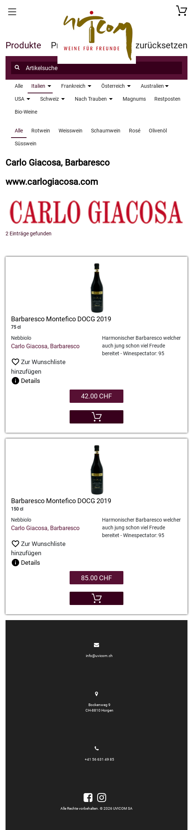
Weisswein (71, 131)
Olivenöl (158, 131)
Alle (19, 131)
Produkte (23, 45)
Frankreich (73, 86)
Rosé (134, 131)
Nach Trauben (91, 99)
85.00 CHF (96, 578)
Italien (38, 86)
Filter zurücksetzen (150, 45)
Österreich (113, 86)
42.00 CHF (96, 396)
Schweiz (49, 99)
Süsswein (25, 143)
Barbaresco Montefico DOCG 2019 (61, 319)
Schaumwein (105, 131)
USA (19, 99)
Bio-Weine (26, 112)
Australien (152, 86)
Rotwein (40, 131)
